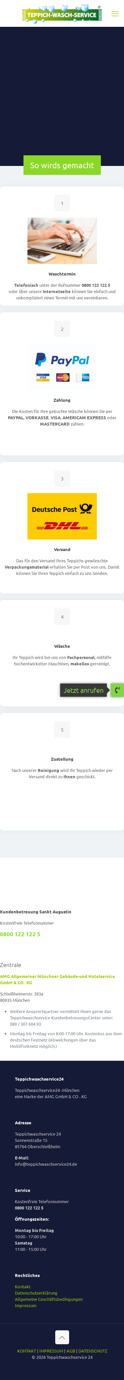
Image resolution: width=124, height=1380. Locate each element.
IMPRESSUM (51, 1351)
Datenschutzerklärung (36, 1293)
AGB (70, 1351)
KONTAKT (26, 1351)
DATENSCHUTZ (92, 1351)
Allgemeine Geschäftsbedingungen (49, 1299)
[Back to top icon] (62, 1337)
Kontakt (22, 1286)
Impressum (25, 1305)
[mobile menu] (115, 13)
